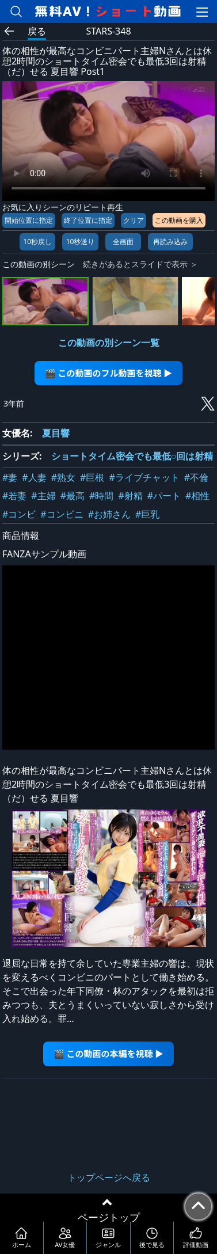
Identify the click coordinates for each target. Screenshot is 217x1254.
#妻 (9, 477)
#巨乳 (147, 514)
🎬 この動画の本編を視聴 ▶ (108, 1053)
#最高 (72, 495)
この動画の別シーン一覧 (108, 342)
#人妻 (34, 477)
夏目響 (56, 433)
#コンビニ (61, 514)
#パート (164, 495)
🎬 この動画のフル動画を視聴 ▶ (108, 373)
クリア (133, 220)
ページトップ (109, 1217)
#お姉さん (109, 514)
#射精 (130, 495)
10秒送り (80, 241)
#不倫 (196, 477)
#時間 (101, 495)
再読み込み (170, 241)
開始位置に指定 (29, 220)
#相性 (197, 495)
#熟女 (63, 477)
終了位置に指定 (88, 220)
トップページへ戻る (108, 1177)
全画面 (123, 241)
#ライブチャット (144, 477)
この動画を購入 (179, 220)
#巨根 (92, 477)
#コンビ (19, 514)
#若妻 (14, 495)
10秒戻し (37, 241)
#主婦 (43, 495)
